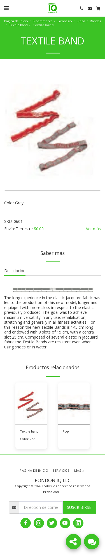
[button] (6, 8)
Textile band (18, 25)
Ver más (93, 228)
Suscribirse (79, 507)
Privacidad (51, 492)
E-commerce (43, 21)
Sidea (81, 21)
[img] (31, 403)
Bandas (95, 21)
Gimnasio (64, 21)
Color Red (27, 439)
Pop (66, 431)
